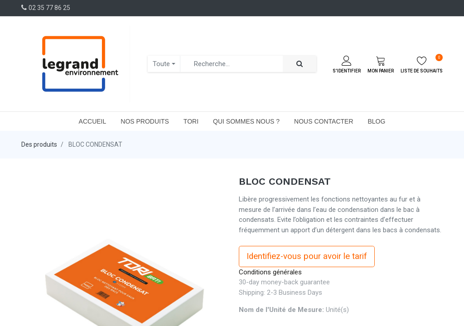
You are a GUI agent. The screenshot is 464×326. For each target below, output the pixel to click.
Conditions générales (270, 272)
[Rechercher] (299, 64)
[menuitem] (92, 121)
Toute (161, 64)
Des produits (39, 144)
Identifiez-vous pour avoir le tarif (306, 256)
